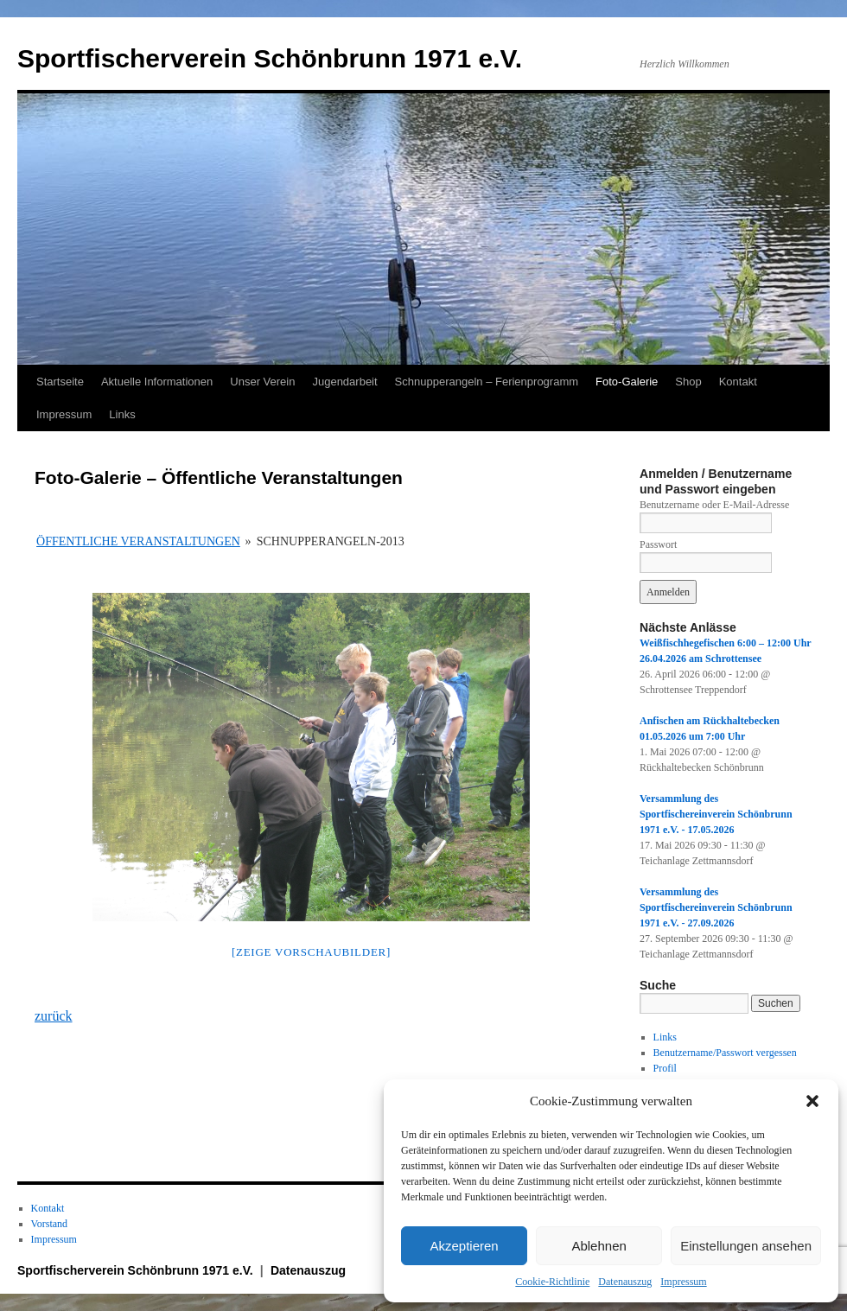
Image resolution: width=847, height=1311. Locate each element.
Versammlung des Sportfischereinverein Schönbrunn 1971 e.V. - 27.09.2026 (716, 907)
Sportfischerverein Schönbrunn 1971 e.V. (269, 58)
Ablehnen (598, 1245)
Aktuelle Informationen (157, 381)
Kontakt (738, 381)
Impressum (683, 1282)
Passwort (658, 544)
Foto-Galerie (626, 381)
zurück (54, 1016)
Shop (688, 381)
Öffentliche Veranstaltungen (138, 541)
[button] (812, 1101)
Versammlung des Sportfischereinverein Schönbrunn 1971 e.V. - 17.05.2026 (716, 814)
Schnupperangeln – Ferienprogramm (486, 381)
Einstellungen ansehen (746, 1245)
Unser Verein (262, 381)
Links (122, 414)
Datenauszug (625, 1282)
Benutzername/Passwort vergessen (725, 1053)
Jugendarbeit (344, 381)
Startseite (60, 381)
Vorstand (49, 1224)
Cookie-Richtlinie (552, 1282)
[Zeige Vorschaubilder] (311, 951)
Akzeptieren (464, 1245)
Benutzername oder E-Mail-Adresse (714, 505)
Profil (665, 1068)
